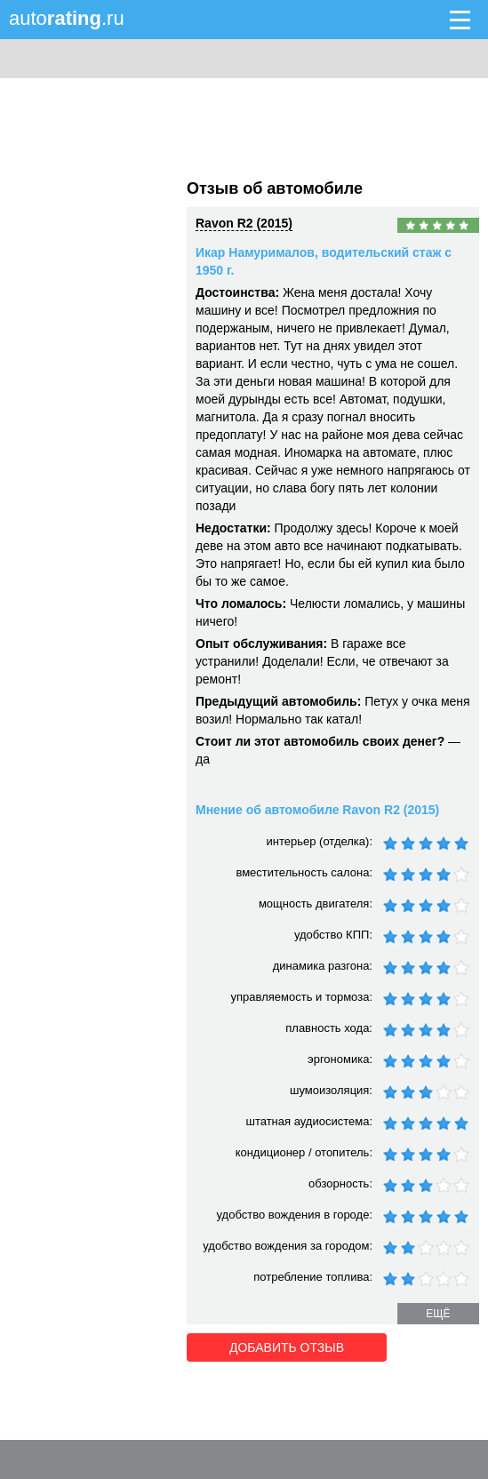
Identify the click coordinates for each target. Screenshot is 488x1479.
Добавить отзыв (286, 1347)
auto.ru (66, 18)
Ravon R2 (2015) (244, 223)
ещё (438, 1313)
